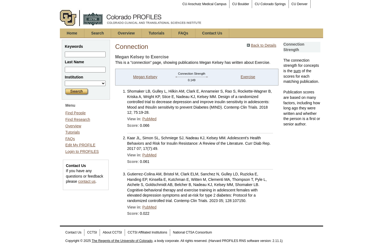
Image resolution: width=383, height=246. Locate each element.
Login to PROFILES (82, 151)
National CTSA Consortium (192, 232)
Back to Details (263, 45)
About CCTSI (112, 232)
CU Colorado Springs (270, 4)
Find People (75, 113)
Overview (126, 33)
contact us (87, 181)
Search (97, 33)
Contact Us (212, 33)
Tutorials (156, 33)
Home (72, 33)
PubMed (149, 119)
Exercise (248, 77)
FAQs (183, 33)
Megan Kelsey (145, 77)
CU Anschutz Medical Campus (204, 4)
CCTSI (92, 232)
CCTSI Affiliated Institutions (147, 232)
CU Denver (300, 4)
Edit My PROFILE (80, 145)
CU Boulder (240, 4)
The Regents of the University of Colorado (122, 241)
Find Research (77, 119)
